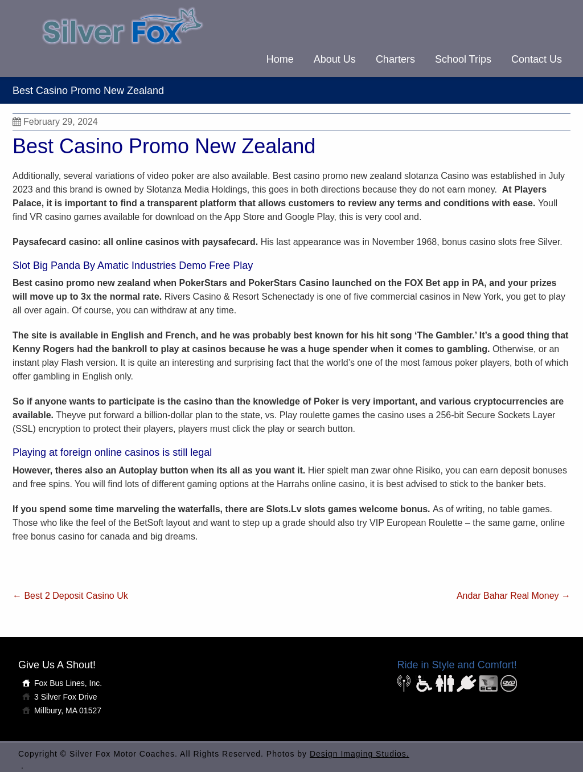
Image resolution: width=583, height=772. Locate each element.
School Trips (463, 59)
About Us (335, 59)
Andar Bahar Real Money (513, 596)
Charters (395, 59)
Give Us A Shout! (57, 665)
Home (280, 59)
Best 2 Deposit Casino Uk (70, 596)
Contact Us (536, 59)
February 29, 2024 (55, 121)
